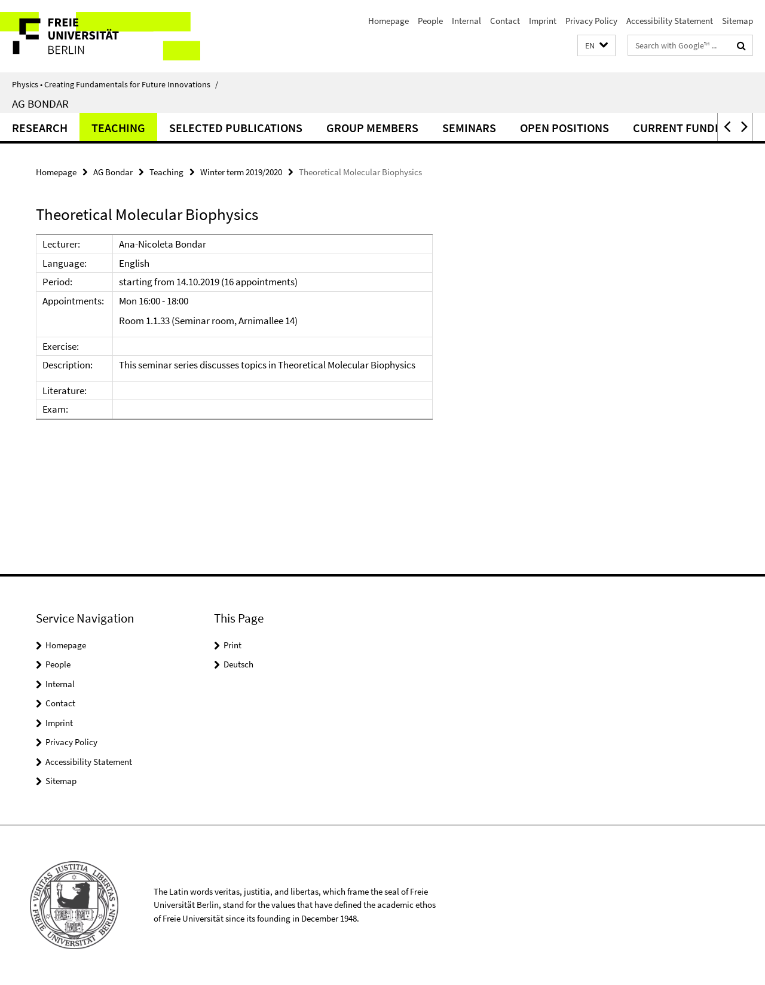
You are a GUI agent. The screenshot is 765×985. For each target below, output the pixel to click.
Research (40, 127)
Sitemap (737, 20)
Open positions (564, 127)
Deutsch (238, 664)
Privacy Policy (591, 20)
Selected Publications (235, 127)
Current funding (683, 127)
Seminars (469, 127)
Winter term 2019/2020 (241, 172)
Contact (505, 20)
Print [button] (232, 645)
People (430, 20)
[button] (596, 46)
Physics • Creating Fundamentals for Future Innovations (115, 84)
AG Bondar (40, 103)
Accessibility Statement (669, 20)
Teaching (118, 127)
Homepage (388, 20)
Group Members (372, 127)
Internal (466, 20)
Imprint (542, 20)
